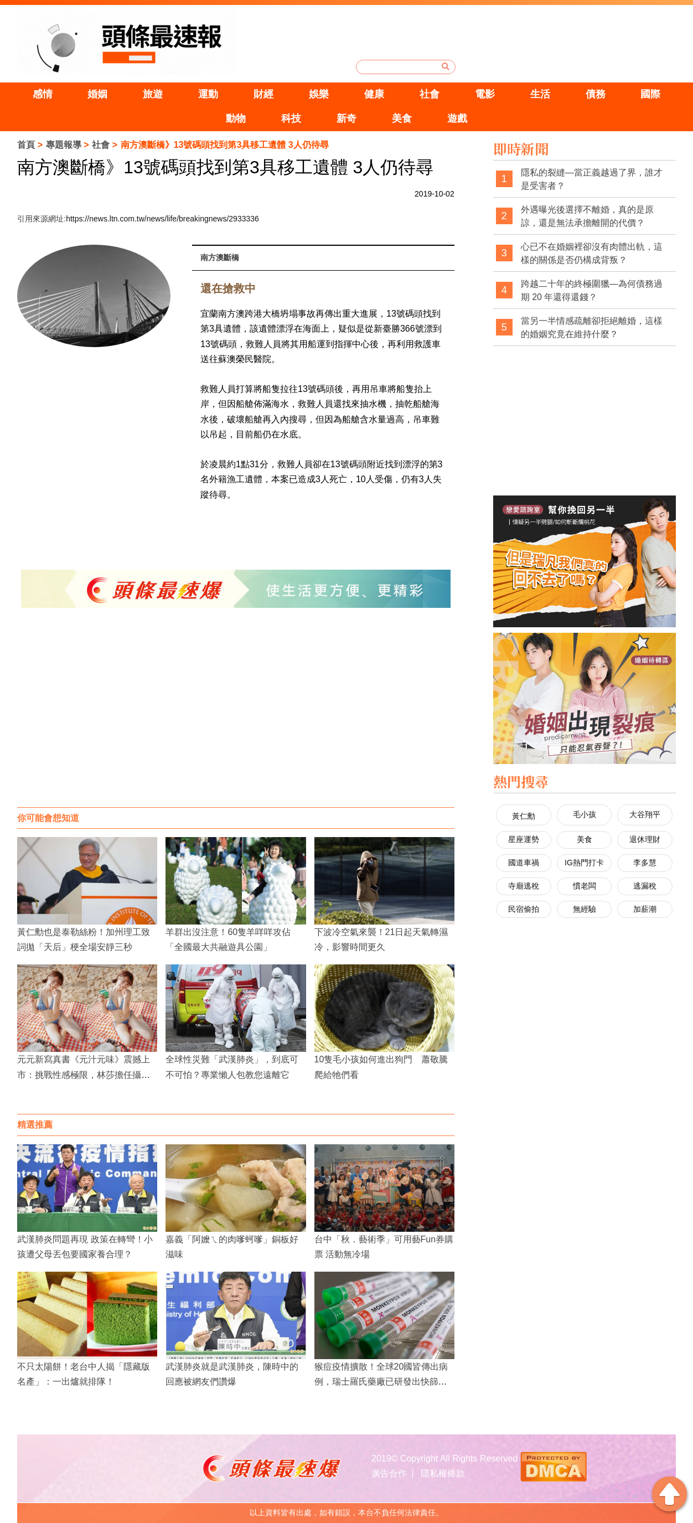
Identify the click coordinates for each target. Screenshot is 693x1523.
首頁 (26, 144)
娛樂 (319, 94)
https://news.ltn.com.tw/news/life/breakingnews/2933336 (162, 218)
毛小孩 (584, 814)
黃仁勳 (523, 816)
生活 (540, 94)
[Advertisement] (235, 718)
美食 (402, 118)
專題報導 (63, 144)
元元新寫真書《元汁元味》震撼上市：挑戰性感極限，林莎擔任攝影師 (83, 1074)
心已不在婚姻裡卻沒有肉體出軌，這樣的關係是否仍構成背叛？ (592, 253)
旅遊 (153, 94)
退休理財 (644, 839)
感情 (43, 94)
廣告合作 (389, 1473)
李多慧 (644, 862)
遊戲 (457, 118)
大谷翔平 (644, 814)
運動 (208, 94)
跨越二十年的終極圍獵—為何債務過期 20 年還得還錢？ (592, 290)
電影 (485, 94)
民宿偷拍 (523, 909)
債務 (596, 94)
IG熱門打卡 (584, 862)
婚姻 (97, 94)
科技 (291, 118)
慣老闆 (584, 885)
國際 (650, 94)
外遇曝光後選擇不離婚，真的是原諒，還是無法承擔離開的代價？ (587, 216)
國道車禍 (523, 862)
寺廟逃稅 (523, 885)
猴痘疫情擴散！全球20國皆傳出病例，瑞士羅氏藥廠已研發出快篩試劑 (381, 1381)
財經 (263, 94)
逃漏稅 (644, 885)
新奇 (346, 118)
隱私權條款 (443, 1473)
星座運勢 (523, 839)
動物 (236, 118)
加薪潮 (644, 909)
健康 (374, 94)
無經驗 (584, 909)
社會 (429, 94)
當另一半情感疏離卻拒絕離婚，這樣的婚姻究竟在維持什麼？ (592, 327)
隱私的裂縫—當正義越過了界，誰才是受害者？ (592, 179)
